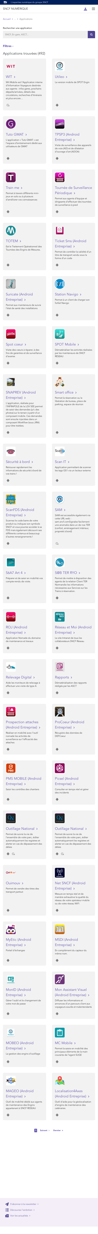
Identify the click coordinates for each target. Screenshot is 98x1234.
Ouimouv (13, 883)
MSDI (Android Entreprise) (66, 942)
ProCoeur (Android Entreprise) (69, 725)
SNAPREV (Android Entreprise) (21, 395)
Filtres (7, 46)
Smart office (64, 392)
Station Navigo (67, 294)
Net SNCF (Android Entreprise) (70, 886)
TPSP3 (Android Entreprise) (67, 137)
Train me (13, 188)
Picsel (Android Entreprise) (66, 781)
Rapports (62, 677)
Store (17, 19)
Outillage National (20, 829)
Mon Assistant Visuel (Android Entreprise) (71, 992)
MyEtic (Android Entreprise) (18, 942)
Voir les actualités (17, 1215)
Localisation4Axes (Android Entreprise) (71, 1093)
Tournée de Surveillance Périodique (73, 190)
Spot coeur (15, 344)
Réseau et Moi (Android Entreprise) (73, 630)
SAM (59, 510)
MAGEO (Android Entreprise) (20, 1093)
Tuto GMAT (15, 134)
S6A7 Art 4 (15, 573)
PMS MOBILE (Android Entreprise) (23, 781)
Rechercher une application (17, 28)
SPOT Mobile (66, 344)
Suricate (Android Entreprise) (19, 297)
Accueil (7, 19)
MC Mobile (64, 1043)
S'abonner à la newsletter (22, 1204)
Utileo (60, 77)
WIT (9, 77)
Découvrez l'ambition (20, 1210)
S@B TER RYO (66, 573)
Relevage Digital (19, 677)
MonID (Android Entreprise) (18, 992)
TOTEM (12, 241)
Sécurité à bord (18, 462)
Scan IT (61, 462)
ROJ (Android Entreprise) (16, 630)
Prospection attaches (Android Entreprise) (22, 725)
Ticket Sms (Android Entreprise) (70, 243)
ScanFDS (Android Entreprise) (20, 512)
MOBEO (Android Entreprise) (20, 1045)
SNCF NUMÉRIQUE (15, 9)
